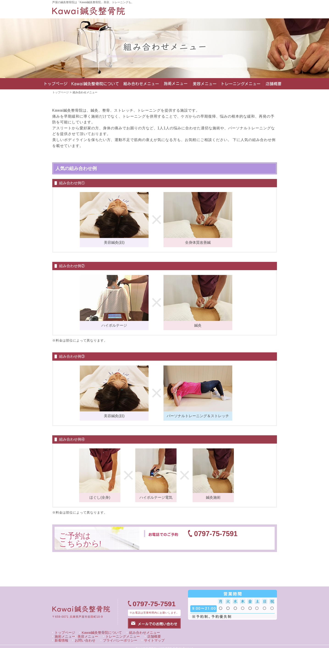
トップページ (60, 92)
